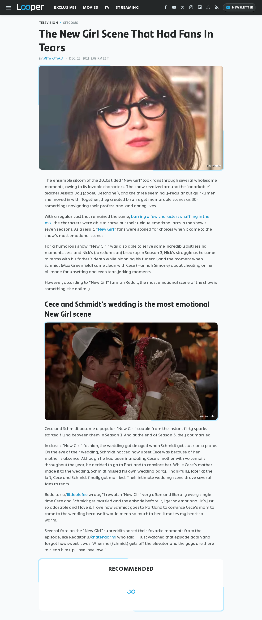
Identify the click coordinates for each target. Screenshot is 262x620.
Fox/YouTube (207, 416)
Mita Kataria (53, 58)
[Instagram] (191, 8)
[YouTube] (174, 8)
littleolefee (77, 494)
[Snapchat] (208, 8)
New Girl (106, 229)
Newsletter (239, 7)
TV (107, 7)
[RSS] (216, 8)
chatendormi (103, 537)
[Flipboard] (199, 8)
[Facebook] (165, 8)
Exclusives (65, 7)
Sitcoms (70, 22)
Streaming (127, 7)
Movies (90, 7)
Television (48, 22)
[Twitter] (182, 8)
